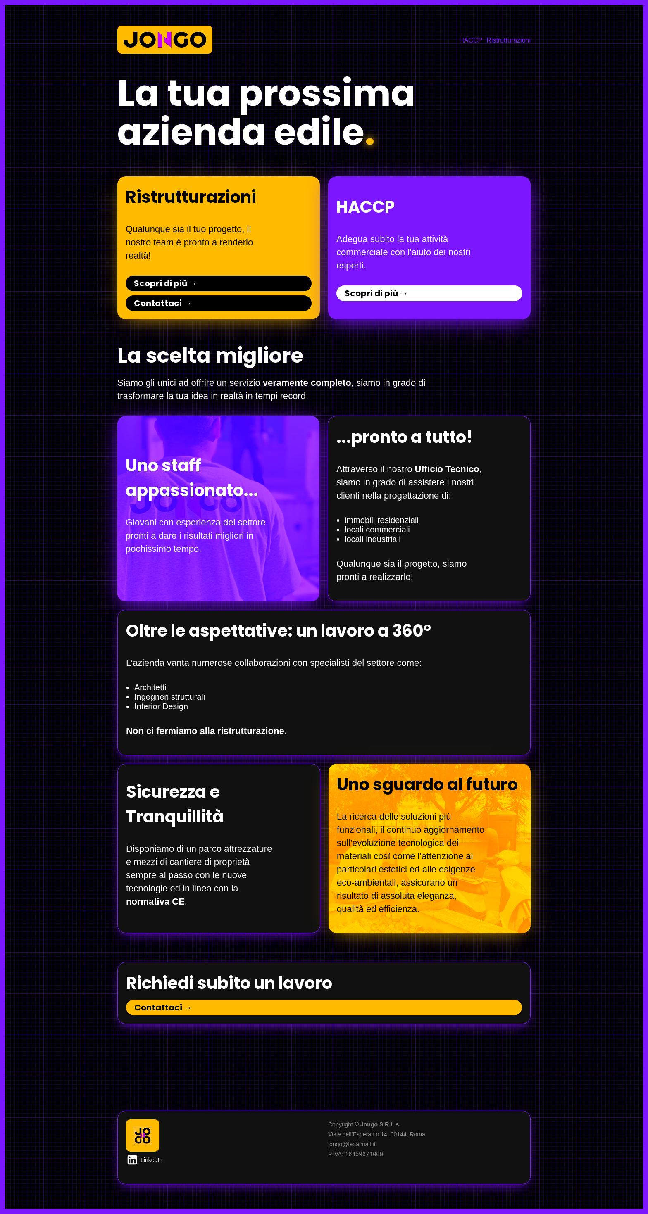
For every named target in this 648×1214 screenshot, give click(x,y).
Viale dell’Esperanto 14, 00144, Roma (376, 1134)
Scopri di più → (165, 283)
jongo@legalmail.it (352, 1144)
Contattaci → (163, 303)
